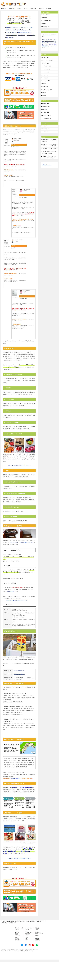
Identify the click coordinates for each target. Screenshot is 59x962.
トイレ (51, 45)
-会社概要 (36, 932)
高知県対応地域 (21, 37)
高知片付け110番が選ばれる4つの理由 (22, 32)
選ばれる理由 (11, 11)
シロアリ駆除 (45, 77)
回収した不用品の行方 (46, 117)
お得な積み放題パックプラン (26, 545)
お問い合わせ (48, 11)
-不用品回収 (27, 932)
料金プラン (41, 11)
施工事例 (26, 11)
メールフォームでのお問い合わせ (46, 7)
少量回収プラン (14, 545)
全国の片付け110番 (16, 781)
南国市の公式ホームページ (19, 676)
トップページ (17, 932)
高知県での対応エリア (46, 105)
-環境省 (36, 939)
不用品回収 (44, 20)
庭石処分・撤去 (45, 59)
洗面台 (47, 45)
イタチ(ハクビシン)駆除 (47, 92)
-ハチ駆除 (26, 939)
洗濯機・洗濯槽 (45, 48)
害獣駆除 (44, 86)
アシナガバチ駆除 (47, 68)
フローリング (44, 41)
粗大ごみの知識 (47, 134)
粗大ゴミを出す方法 (46, 131)
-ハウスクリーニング (28, 937)
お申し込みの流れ (31, 37)
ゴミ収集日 (44, 128)
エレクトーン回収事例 (11, 37)
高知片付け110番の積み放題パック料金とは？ (17, 602)
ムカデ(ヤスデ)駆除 (46, 83)
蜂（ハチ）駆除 (45, 65)
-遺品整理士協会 (37, 943)
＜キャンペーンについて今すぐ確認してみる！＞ (19, 468)
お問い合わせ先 (9, 40)
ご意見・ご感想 (33, 11)
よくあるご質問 (45, 114)
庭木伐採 (44, 95)
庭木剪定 (44, 98)
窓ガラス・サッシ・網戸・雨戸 (50, 46)
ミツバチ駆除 (46, 74)
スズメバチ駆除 (47, 71)
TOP (23, 923)
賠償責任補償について (18, 942)
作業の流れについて (46, 108)
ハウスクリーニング (48, 37)
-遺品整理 (26, 933)
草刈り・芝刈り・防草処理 (47, 62)
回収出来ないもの (47, 120)
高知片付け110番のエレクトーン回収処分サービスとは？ (19, 29)
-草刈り (26, 943)
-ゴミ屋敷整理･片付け (28, 934)
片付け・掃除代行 (45, 17)
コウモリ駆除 (45, 89)
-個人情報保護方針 (37, 934)
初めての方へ (4, 11)
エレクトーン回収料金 (11, 35)
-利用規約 (36, 933)
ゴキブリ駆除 (45, 80)
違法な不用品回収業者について (25, 35)
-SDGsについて (37, 940)
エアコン (50, 41)
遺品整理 (44, 26)
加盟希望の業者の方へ (46, 167)
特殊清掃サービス (45, 29)
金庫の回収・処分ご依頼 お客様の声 (49, 151)
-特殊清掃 (26, 938)
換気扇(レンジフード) (49, 43)
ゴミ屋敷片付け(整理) (46, 23)
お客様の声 (19, 11)
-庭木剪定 (26, 942)
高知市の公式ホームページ (19, 672)
